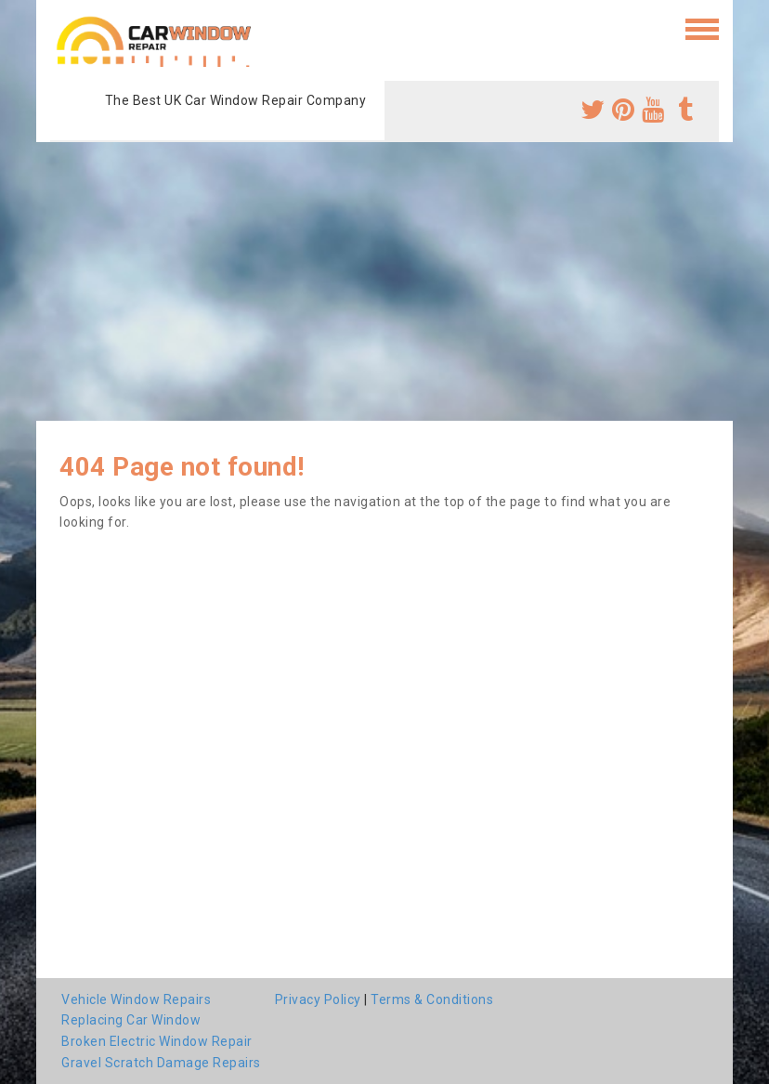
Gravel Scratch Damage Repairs (161, 1062)
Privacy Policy (318, 999)
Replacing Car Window (131, 1019)
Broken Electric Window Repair (157, 1041)
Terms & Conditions (432, 999)
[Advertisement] (384, 281)
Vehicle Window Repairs (136, 999)
